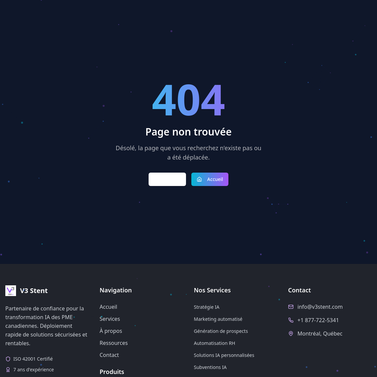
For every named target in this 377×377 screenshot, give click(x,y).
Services (110, 318)
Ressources (114, 343)
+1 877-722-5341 (318, 320)
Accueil (210, 179)
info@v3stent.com (320, 306)
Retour (167, 179)
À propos (111, 331)
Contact (109, 355)
